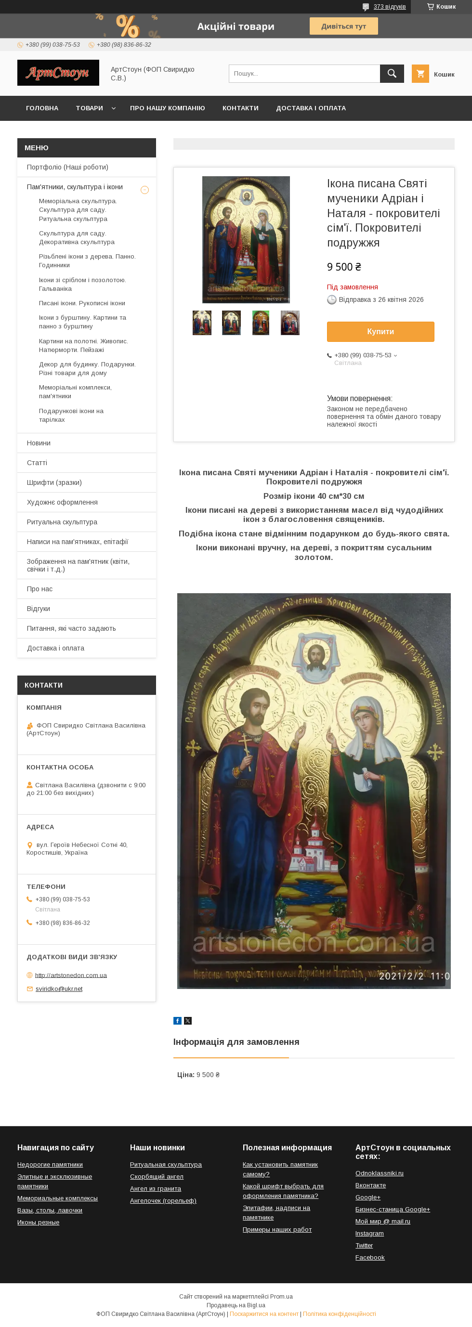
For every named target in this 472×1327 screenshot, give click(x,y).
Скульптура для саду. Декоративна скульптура (77, 238)
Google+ (367, 1197)
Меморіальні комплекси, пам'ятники (75, 392)
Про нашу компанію (167, 108)
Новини (39, 443)
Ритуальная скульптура (166, 1164)
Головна (42, 108)
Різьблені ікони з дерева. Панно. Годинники (87, 261)
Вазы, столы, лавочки (49, 1210)
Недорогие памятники (50, 1164)
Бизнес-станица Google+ (392, 1209)
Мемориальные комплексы (57, 1198)
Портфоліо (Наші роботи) (67, 167)
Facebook (370, 1257)
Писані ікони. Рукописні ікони (82, 303)
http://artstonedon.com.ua (71, 974)
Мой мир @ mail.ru (382, 1221)
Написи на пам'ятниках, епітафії (78, 542)
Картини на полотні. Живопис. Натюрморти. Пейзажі (83, 345)
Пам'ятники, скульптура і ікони (75, 187)
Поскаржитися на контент (264, 1314)
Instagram (369, 1233)
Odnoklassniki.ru (379, 1173)
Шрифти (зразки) (54, 482)
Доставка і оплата (311, 108)
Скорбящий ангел (157, 1176)
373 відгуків (390, 6)
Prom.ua (281, 1296)
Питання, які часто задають (71, 628)
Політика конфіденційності (339, 1314)
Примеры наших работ (277, 1229)
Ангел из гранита (155, 1188)
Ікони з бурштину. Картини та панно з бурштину (82, 322)
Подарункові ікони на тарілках (71, 415)
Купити (380, 331)
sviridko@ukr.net (59, 988)
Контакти (241, 108)
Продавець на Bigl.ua (236, 1305)
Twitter (364, 1245)
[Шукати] (392, 74)
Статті (37, 463)
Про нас (39, 589)
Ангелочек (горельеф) (163, 1200)
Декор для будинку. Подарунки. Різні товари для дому (87, 369)
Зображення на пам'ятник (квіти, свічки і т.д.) (78, 565)
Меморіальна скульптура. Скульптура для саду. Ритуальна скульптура (78, 209)
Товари (89, 108)
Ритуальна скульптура (62, 522)
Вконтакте (370, 1185)
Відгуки (38, 608)
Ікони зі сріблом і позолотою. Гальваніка (82, 284)
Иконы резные (38, 1222)
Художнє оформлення (62, 502)
